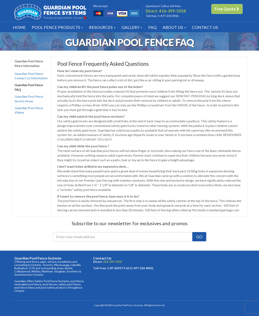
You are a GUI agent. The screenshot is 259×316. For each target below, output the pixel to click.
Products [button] (57, 27)
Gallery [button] (132, 27)
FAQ (152, 27)
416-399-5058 (172, 10)
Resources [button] (102, 27)
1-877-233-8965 (168, 16)
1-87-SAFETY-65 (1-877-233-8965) (130, 268)
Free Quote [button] (227, 8)
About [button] (174, 27)
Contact (205, 27)
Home (19, 27)
